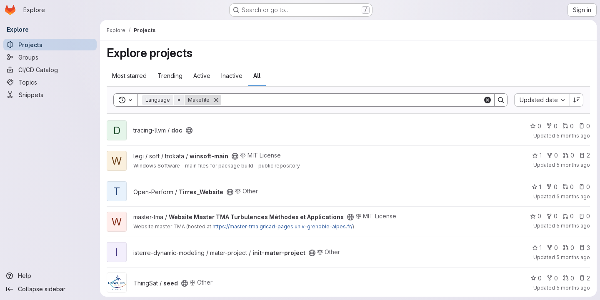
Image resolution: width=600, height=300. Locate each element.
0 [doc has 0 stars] (535, 126)
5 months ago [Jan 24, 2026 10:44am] (573, 165)
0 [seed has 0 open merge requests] (568, 278)
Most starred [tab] (129, 75)
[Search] (352, 100)
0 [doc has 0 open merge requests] (568, 126)
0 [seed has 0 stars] (536, 278)
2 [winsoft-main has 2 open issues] (584, 155)
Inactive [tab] (231, 75)
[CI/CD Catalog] (50, 69)
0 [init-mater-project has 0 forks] (552, 247)
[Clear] (487, 100)
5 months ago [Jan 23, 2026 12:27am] (573, 257)
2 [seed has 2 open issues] (584, 278)
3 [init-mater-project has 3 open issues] (584, 247)
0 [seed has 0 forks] (552, 278)
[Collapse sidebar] (50, 289)
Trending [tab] (170, 75)
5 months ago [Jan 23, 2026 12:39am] (573, 225)
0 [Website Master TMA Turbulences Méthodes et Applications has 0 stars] (535, 216)
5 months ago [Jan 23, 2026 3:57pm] (573, 196)
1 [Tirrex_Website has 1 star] (536, 186)
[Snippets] (50, 94)
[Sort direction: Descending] (576, 100)
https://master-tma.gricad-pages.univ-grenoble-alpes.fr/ (282, 226)
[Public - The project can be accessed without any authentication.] (189, 130)
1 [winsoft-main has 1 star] (537, 155)
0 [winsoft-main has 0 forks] (552, 155)
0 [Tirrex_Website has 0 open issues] (584, 186)
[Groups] (50, 57)
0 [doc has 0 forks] (552, 126)
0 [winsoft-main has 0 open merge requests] (568, 155)
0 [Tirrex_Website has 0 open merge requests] (568, 186)
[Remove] (216, 100)
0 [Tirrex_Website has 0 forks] (552, 186)
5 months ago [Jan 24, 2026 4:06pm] (573, 135)
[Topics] (50, 82)
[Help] (50, 276)
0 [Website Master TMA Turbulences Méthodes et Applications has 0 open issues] (584, 216)
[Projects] (50, 44)
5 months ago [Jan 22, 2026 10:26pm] (573, 288)
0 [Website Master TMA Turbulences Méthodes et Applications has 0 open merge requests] (568, 216)
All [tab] (256, 75)
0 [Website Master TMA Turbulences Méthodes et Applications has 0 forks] (552, 216)
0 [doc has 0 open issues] (584, 126)
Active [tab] (201, 75)
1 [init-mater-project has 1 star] (537, 247)
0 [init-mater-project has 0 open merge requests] (568, 247)
